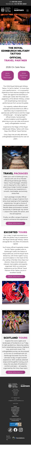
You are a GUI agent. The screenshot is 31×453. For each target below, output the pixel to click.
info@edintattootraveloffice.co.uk (16, 400)
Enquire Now (15, 416)
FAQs (15, 414)
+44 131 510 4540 (20, 4)
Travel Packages (15, 407)
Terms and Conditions (15, 419)
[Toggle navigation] (27, 10)
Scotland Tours (15, 410)
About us (15, 413)
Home (15, 406)
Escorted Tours (15, 409)
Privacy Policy (15, 420)
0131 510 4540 (17, 2)
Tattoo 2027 (15, 412)
